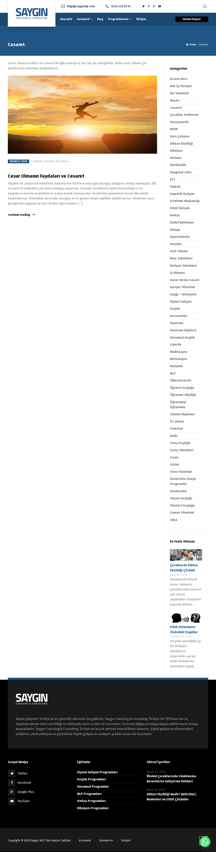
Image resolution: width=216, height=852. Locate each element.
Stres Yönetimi (181, 472)
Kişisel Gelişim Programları (97, 772)
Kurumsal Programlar (93, 786)
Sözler (175, 464)
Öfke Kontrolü (180, 380)
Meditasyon (178, 352)
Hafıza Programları (91, 801)
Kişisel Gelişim (181, 301)
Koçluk (175, 308)
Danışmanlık (179, 122)
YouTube (23, 801)
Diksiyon (176, 151)
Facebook (24, 782)
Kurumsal (85, 840)
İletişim (125, 840)
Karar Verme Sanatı (184, 280)
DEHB (174, 129)
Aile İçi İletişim (181, 86)
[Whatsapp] (205, 841)
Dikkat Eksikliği (181, 143)
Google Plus (25, 792)
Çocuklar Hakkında (184, 115)
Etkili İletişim (180, 208)
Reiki (173, 436)
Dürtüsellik (178, 165)
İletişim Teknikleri (183, 266)
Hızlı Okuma (179, 251)
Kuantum (176, 323)
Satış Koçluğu (180, 443)
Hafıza (175, 215)
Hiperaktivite (180, 237)
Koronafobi (178, 316)
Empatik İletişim (182, 194)
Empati (175, 186)
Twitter (22, 773)
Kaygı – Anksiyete (183, 294)
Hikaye (175, 230)
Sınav (174, 457)
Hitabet (176, 244)
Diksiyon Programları (93, 808)
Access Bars (178, 79)
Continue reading (19, 214)
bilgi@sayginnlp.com (81, 6)
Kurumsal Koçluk (182, 337)
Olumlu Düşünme (182, 414)
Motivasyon (178, 359)
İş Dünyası (177, 273)
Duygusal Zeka (181, 172)
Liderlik (175, 344)
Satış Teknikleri (182, 450)
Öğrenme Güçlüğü (183, 395)
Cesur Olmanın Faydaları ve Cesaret (46, 176)
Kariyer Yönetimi (182, 287)
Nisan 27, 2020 (18, 161)
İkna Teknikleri (181, 258)
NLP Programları (89, 794)
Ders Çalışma (179, 136)
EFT (172, 179)
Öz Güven (61, 161)
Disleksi (176, 158)
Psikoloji (176, 428)
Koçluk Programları (91, 779)
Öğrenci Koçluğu (182, 388)
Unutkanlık (178, 491)
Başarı (38, 161)
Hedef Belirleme (182, 222)
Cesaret (49, 161)
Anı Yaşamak (179, 93)
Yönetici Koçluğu (182, 505)
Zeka (173, 520)
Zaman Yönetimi (182, 512)
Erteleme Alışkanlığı (185, 201)
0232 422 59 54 (121, 6)
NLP (173, 373)
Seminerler (106, 840)
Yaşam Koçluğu (181, 498)
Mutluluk (176, 366)
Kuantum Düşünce (183, 330)
